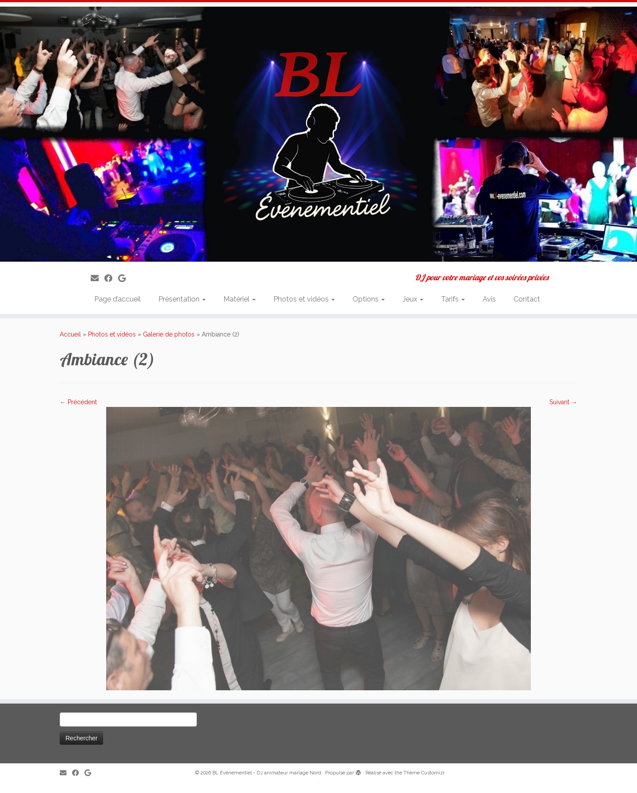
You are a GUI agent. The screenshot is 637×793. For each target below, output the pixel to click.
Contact (527, 299)
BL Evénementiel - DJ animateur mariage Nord (266, 773)
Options (369, 299)
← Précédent (78, 402)
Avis (489, 299)
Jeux (413, 299)
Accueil (70, 334)
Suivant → (563, 402)
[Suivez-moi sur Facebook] (111, 278)
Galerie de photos (169, 334)
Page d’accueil (117, 299)
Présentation (182, 299)
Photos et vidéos (304, 299)
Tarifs (453, 299)
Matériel (239, 299)
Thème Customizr (424, 773)
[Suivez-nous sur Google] (124, 278)
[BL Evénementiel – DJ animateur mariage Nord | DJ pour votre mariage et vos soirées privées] (318, 134)
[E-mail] (97, 278)
